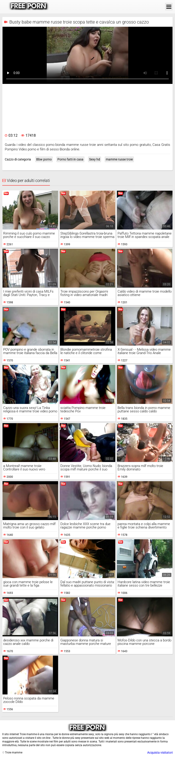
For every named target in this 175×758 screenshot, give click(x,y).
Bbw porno (44, 159)
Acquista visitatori (160, 752)
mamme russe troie (119, 159)
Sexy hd (94, 159)
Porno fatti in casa (70, 159)
